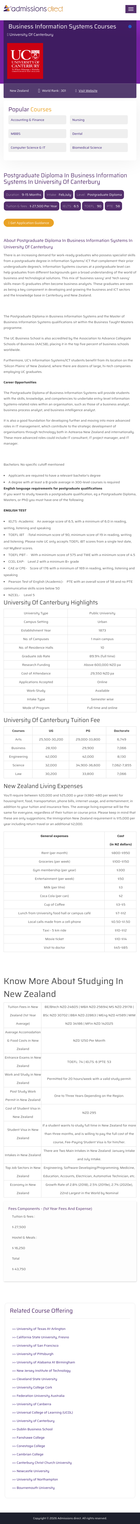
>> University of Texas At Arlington (39, 1328)
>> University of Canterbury (33, 1420)
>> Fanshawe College (28, 1437)
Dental (77, 133)
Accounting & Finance (27, 119)
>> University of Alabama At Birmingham (43, 1362)
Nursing (78, 119)
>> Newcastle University (30, 1471)
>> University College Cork (32, 1387)
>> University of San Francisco (35, 1345)
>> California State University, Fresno (40, 1337)
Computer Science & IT (28, 147)
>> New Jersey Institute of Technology (41, 1370)
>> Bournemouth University (33, 1487)
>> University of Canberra (31, 1404)
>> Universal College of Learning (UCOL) (42, 1412)
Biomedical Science (87, 147)
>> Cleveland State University (34, 1379)
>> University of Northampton (35, 1479)
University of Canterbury (31, 35)
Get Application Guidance (28, 222)
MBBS (16, 133)
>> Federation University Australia (38, 1395)
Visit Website (88, 90)
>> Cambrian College (28, 1454)
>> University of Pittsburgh (32, 1353)
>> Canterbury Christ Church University (42, 1462)
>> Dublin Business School (32, 1429)
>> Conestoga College (28, 1445)
